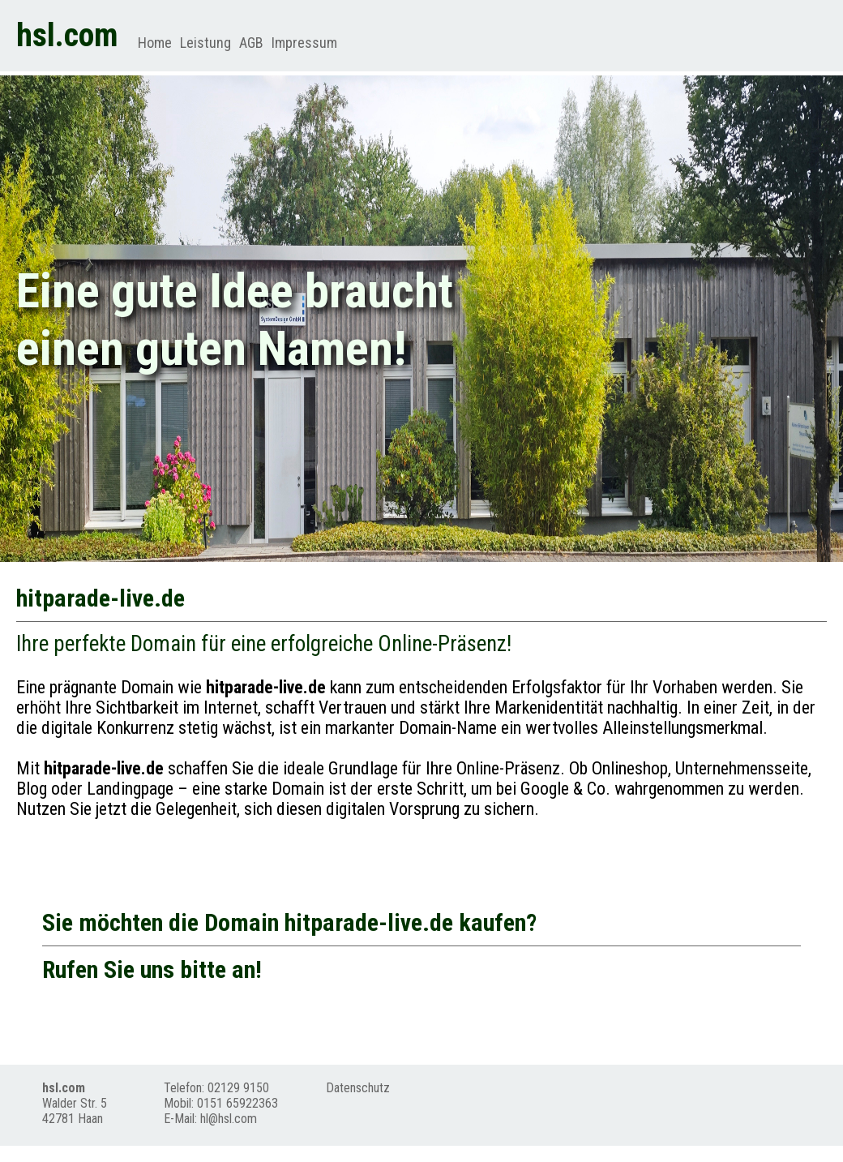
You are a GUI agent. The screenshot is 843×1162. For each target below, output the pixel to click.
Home (155, 42)
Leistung (205, 42)
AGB (251, 42)
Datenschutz (358, 1088)
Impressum (304, 42)
